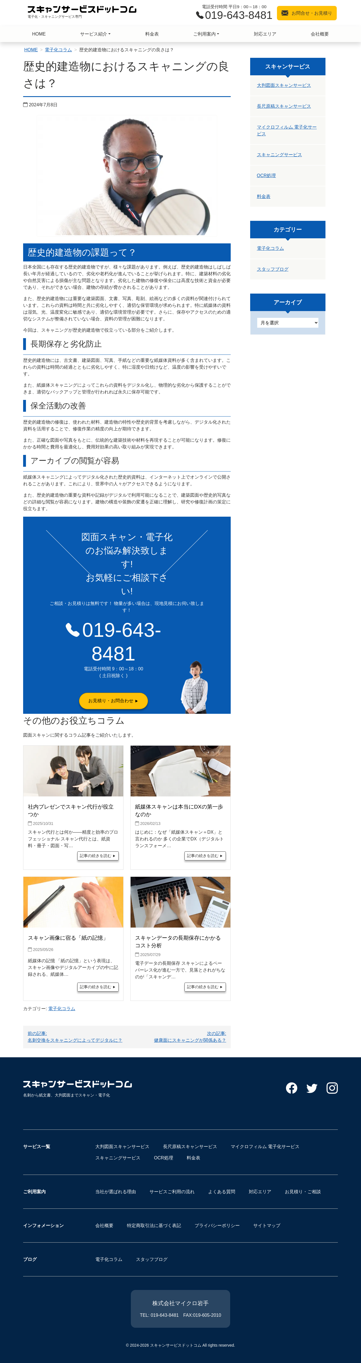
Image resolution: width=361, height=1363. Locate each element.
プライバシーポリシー (217, 1225)
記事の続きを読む (95, 855)
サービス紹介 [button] (93, 34)
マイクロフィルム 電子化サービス (287, 130)
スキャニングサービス (279, 154)
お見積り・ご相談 (303, 1191)
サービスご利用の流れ (172, 1191)
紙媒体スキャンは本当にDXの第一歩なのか (179, 810)
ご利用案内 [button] (204, 34)
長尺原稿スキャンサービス (284, 106)
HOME (39, 34)
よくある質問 (221, 1191)
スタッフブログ (273, 269)
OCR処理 (266, 175)
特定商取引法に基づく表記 (154, 1225)
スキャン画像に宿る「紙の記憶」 (68, 938)
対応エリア (265, 34)
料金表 (152, 34)
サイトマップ (266, 1225)
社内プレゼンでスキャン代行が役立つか (71, 810)
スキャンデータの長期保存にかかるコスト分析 (178, 941)
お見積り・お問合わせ (110, 700)
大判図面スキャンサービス (284, 85)
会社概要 (320, 34)
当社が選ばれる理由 (115, 1191)
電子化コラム (58, 49)
